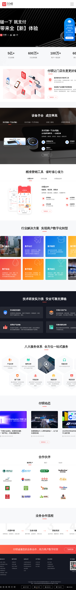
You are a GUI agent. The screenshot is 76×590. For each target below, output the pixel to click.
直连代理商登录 (51, 568)
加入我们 (38, 566)
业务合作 (48, 587)
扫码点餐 (14, 564)
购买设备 (70, 587)
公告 (25, 570)
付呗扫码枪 (2, 568)
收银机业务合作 (27, 564)
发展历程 (38, 564)
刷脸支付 (2, 566)
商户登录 (26, 587)
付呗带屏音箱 (3, 574)
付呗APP (14, 562)
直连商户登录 (51, 566)
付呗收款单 (14, 568)
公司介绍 (38, 562)
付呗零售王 (2, 570)
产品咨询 (59, 587)
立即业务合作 (69, 38)
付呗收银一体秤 (3, 572)
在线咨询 (69, 35)
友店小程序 (14, 566)
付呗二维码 (2, 562)
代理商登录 (50, 564)
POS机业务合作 (27, 566)
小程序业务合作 (27, 562)
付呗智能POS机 (3, 564)
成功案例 (26, 568)
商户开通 (37, 587)
